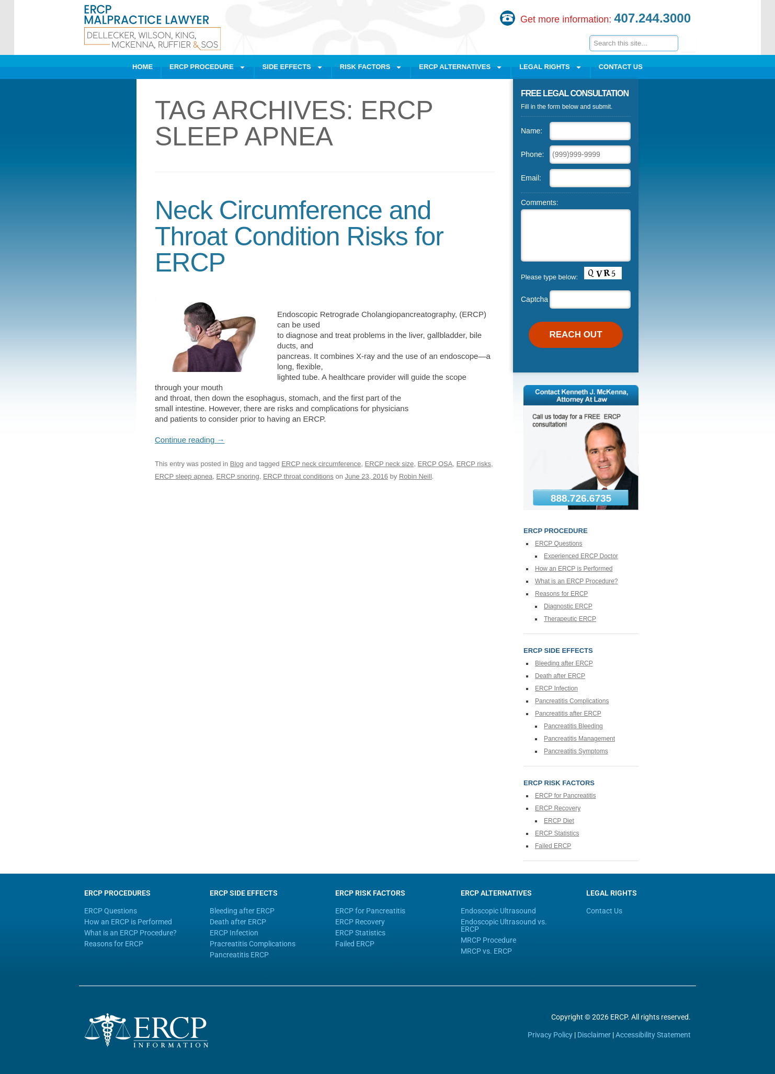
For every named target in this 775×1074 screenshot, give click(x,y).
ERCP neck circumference (321, 464)
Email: (531, 178)
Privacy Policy (550, 1035)
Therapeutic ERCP (570, 619)
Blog (237, 464)
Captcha (534, 299)
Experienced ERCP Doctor (581, 556)
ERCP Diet (559, 820)
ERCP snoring (237, 476)
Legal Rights (550, 67)
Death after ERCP (560, 676)
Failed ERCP (553, 846)
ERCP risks (474, 464)
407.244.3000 (652, 18)
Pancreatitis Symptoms (576, 751)
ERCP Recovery (557, 808)
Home (142, 67)
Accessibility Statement (653, 1035)
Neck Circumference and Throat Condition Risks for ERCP (299, 236)
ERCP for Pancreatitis (565, 795)
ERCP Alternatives (461, 67)
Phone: (532, 154)
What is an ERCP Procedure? (576, 581)
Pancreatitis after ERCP (568, 713)
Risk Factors (371, 67)
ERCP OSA (435, 464)
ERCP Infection (556, 688)
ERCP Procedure (207, 67)
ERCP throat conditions (298, 476)
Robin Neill (415, 476)
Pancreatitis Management (579, 738)
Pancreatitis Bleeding (573, 726)
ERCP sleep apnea (183, 476)
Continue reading (189, 439)
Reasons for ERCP (561, 593)
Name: (531, 131)
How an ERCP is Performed (574, 568)
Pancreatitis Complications (572, 701)
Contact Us (621, 67)
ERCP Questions (559, 543)
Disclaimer (594, 1035)
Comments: (540, 202)
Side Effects (293, 67)
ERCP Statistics (557, 833)
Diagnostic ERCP (568, 606)
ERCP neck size (389, 464)
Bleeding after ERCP (564, 663)
